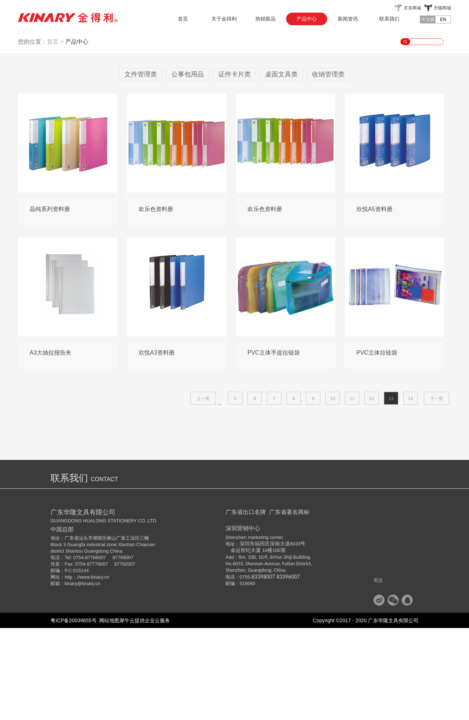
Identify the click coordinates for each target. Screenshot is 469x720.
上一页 (203, 490)
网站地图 (108, 712)
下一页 (436, 490)
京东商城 (412, 7)
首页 (183, 19)
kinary (71, 675)
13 (391, 490)
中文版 (427, 19)
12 (371, 490)
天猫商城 (442, 7)
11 (352, 490)
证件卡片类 (234, 166)
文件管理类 (140, 166)
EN (443, 19)
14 (410, 490)
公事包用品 (187, 166)
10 (332, 490)
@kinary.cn (88, 675)
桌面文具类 (281, 166)
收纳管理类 (328, 166)
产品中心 (76, 134)
